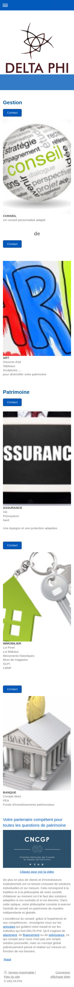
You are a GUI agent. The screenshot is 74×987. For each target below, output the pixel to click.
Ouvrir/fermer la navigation (37, 5)
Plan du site (12, 976)
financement (31, 935)
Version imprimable (19, 972)
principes (9, 926)
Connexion (62, 972)
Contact (12, 112)
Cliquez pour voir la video (37, 871)
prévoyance (57, 935)
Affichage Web (60, 976)
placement (10, 935)
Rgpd (7, 959)
